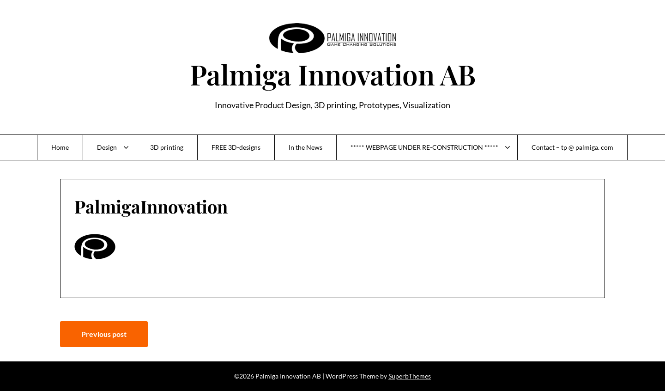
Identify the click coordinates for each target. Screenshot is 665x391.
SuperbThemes (409, 376)
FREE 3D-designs (236, 147)
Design (107, 147)
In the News (305, 147)
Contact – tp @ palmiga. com (572, 147)
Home (60, 147)
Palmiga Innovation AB (333, 74)
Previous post (104, 334)
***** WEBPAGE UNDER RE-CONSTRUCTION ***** (424, 147)
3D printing (166, 147)
